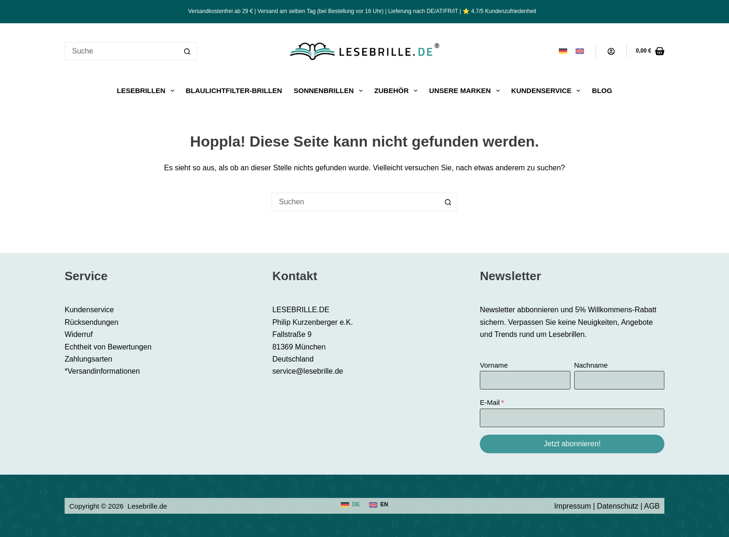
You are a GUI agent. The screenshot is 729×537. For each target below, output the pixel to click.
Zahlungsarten (88, 359)
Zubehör (397, 90)
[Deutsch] (563, 51)
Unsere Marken (466, 90)
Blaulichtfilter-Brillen (234, 90)
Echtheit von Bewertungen (108, 347)
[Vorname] (525, 380)
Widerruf (79, 334)
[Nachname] (619, 380)
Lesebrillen (147, 90)
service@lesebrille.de (307, 371)
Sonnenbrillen (330, 90)
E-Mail (490, 402)
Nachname (591, 365)
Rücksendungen (92, 322)
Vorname (494, 365)
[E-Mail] (572, 418)
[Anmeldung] (611, 51)
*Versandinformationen (102, 371)
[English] (580, 51)
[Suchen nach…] (121, 51)
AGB (652, 506)
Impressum (572, 506)
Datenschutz (617, 506)
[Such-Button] (187, 51)
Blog (602, 90)
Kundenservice (547, 90)
